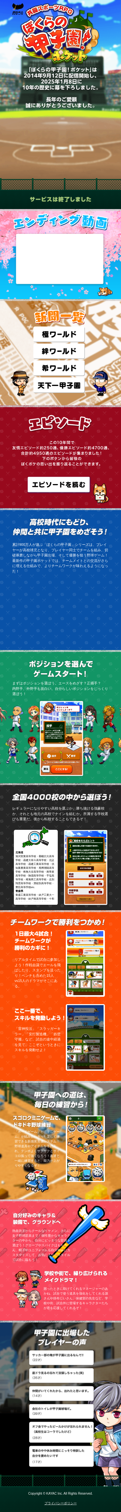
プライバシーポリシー (61, 1503)
